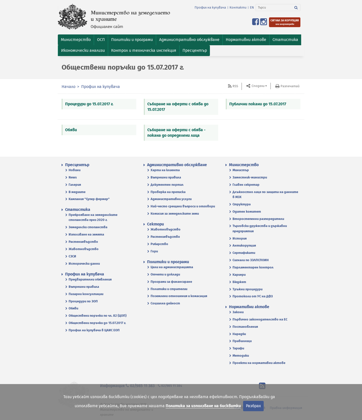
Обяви (71, 129)
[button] (76, 39)
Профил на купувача (210, 7)
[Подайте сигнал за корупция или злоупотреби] (284, 22)
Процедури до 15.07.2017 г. (89, 104)
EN (252, 7)
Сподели (257, 86)
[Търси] (274, 7)
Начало (68, 86)
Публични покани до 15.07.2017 (257, 104)
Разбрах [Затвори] (253, 405)
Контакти (238, 7)
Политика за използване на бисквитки (203, 405)
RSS (235, 86)
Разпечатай (290, 86)
